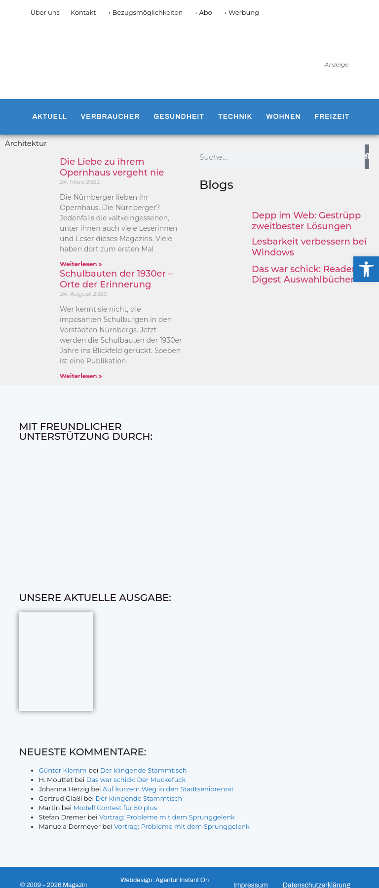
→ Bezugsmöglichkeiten (145, 12)
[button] (366, 269)
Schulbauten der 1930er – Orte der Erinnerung (116, 279)
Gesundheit (178, 116)
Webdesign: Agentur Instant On (164, 880)
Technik (235, 116)
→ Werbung (241, 12)
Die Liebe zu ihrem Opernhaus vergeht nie (112, 167)
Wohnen (283, 116)
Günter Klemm (62, 770)
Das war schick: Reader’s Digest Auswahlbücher (307, 274)
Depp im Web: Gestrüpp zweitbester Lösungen (306, 221)
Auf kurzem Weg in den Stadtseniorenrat (168, 789)
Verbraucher (110, 116)
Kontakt (83, 12)
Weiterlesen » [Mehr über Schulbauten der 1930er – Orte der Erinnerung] (81, 376)
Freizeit (332, 116)
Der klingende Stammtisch (143, 770)
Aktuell (49, 116)
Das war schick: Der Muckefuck (136, 779)
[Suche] (367, 156)
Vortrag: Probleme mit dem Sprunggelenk (167, 817)
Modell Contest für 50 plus (115, 808)
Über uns (44, 12)
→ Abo (202, 12)
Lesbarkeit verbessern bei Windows (309, 247)
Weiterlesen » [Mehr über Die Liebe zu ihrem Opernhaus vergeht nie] (81, 264)
